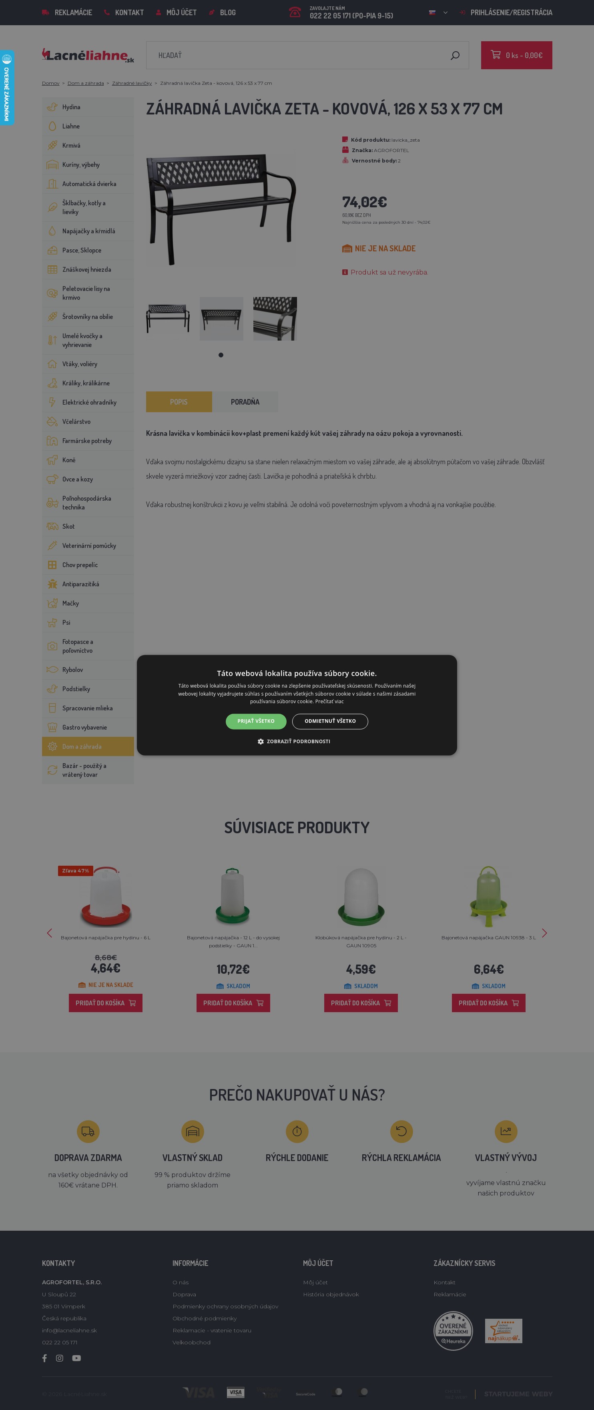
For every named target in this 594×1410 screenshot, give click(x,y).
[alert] (297, 705)
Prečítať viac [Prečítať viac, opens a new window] (329, 701)
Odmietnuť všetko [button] (330, 721)
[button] (297, 741)
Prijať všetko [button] (256, 721)
